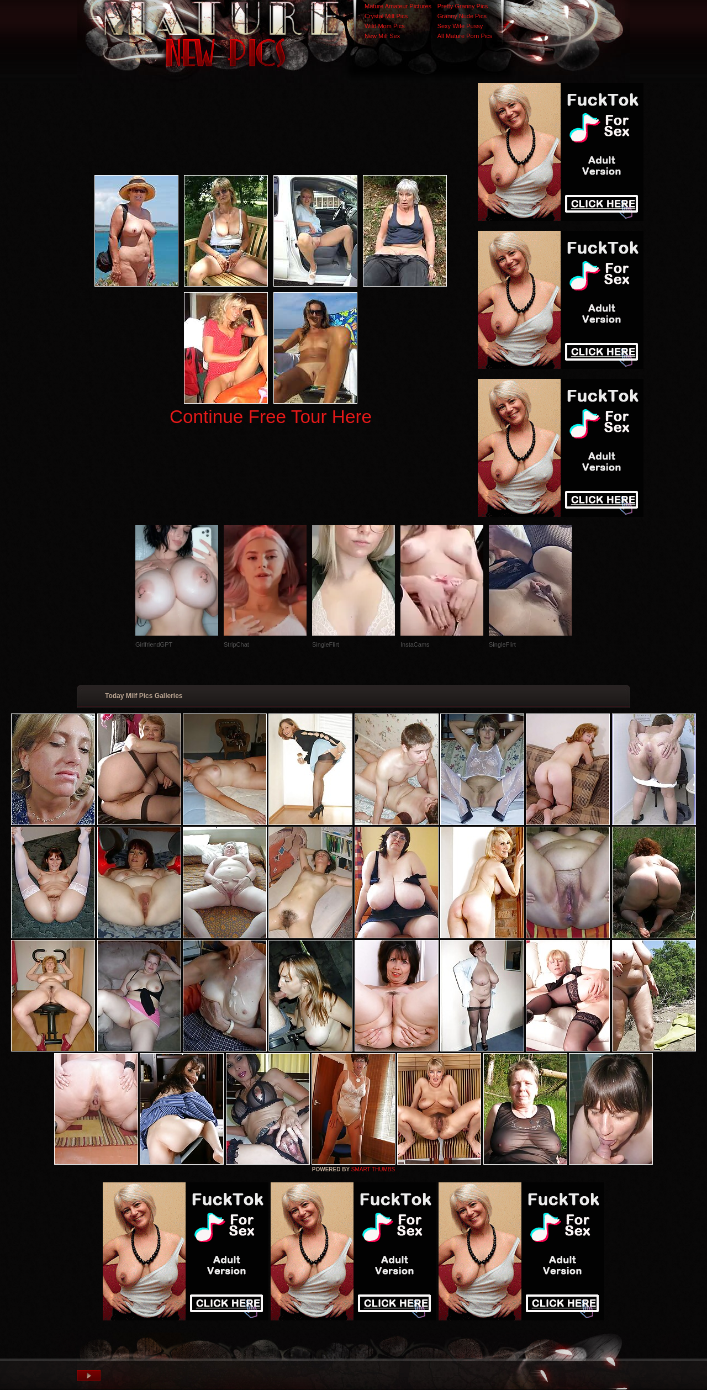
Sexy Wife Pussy (460, 26)
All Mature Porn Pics (465, 36)
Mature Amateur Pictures (398, 6)
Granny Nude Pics (462, 16)
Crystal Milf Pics (386, 16)
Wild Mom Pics (385, 26)
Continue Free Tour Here (271, 416)
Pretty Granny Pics (462, 6)
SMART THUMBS (373, 1169)
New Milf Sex (382, 36)
